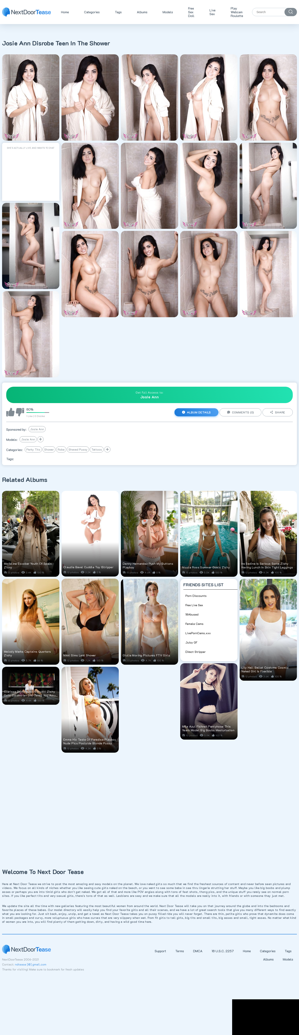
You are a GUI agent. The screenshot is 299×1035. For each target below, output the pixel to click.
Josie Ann (37, 429)
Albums (142, 12)
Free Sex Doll (191, 12)
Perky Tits (33, 449)
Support (160, 951)
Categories (92, 12)
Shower (49, 449)
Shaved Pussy (78, 449)
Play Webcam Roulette (237, 12)
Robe (61, 449)
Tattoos (96, 449)
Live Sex (213, 12)
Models (168, 12)
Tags (118, 12)
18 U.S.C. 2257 (223, 951)
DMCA (197, 951)
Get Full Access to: (149, 394)
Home (65, 12)
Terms (179, 951)
